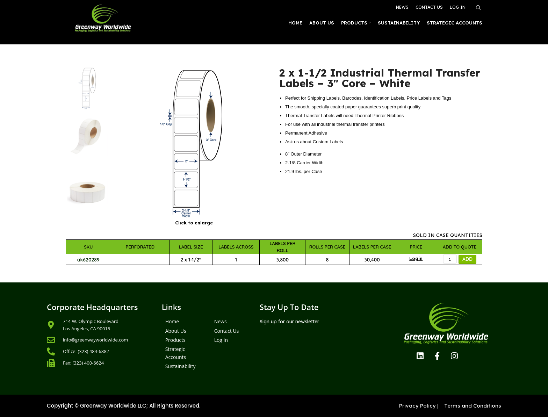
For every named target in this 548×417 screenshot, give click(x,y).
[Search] (477, 8)
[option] (87, 88)
